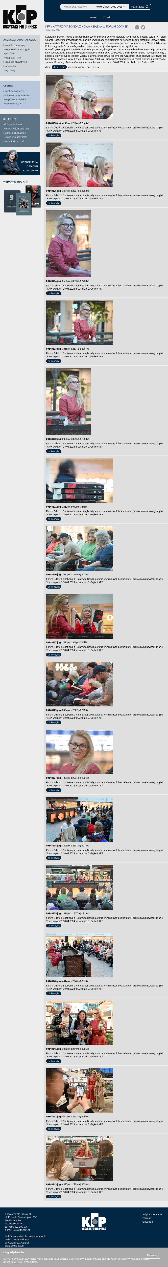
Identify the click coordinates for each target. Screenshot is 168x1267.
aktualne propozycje (15, 45)
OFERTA (8, 85)
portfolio (9, 53)
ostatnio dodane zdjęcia (17, 49)
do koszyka (59, 67)
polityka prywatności (152, 1214)
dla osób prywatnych (16, 62)
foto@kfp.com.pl (21, 1230)
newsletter (10, 66)
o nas (93, 17)
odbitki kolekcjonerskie (17, 128)
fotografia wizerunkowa (17, 95)
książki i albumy (13, 124)
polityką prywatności (81, 1258)
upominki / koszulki (15, 141)
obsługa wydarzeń (14, 91)
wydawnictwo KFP (15, 103)
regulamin (147, 1218)
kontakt (107, 17)
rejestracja (10, 70)
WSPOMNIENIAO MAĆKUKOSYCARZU (29, 166)
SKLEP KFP (9, 119)
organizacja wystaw (15, 99)
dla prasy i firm (13, 57)
